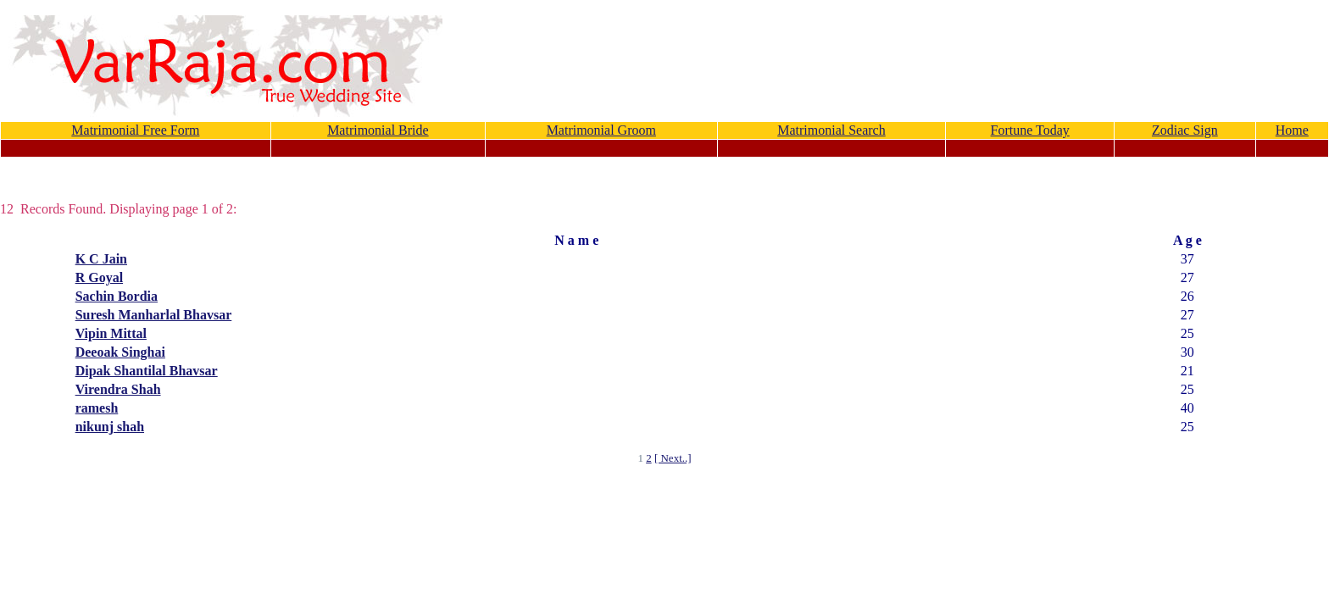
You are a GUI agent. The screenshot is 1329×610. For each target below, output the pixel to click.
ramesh (97, 408)
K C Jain (101, 259)
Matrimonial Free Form (135, 130)
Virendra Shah (118, 389)
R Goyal (99, 277)
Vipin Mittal (111, 333)
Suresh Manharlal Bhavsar (153, 315)
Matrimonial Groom (601, 130)
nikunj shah (109, 426)
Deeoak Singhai (120, 352)
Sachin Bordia (116, 296)
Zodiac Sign (1185, 130)
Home (1292, 130)
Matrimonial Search (831, 130)
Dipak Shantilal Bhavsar (146, 370)
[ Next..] (673, 458)
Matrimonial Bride (378, 130)
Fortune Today (1030, 130)
